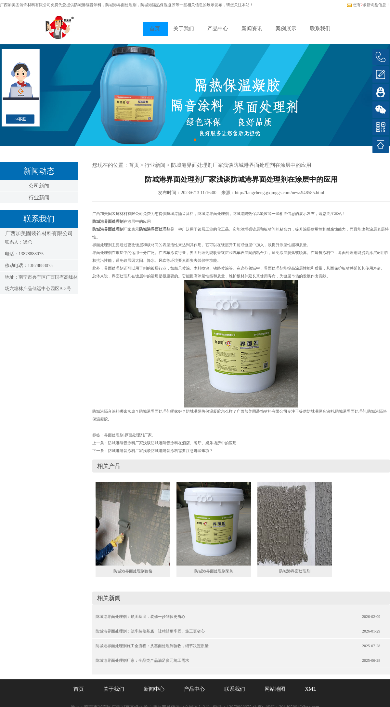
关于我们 (183, 28)
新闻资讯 (251, 28)
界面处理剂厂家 (138, 435)
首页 (155, 28)
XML (311, 689)
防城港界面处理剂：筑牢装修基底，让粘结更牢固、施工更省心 (150, 631)
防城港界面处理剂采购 (213, 571)
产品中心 (217, 28)
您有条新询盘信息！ (368, 5)
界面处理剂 (114, 435)
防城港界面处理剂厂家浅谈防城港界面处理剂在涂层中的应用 (241, 165)
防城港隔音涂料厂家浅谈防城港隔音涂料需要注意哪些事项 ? (160, 450)
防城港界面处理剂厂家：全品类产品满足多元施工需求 (142, 660)
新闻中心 (154, 689)
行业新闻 (39, 197)
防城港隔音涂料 (87, 5)
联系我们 (320, 28)
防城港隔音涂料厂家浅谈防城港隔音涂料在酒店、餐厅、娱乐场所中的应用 (172, 443)
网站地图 (275, 689)
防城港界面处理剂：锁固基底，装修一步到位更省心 (140, 616)
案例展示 (286, 28)
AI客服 (20, 119)
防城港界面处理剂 (294, 571)
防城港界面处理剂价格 (132, 571)
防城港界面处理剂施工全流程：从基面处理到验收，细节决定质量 (152, 646)
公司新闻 (39, 186)
